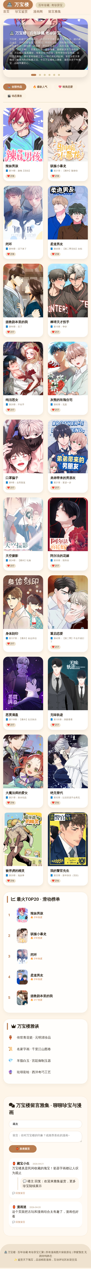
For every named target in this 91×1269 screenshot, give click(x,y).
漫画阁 (38, 11)
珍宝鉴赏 (21, 11)
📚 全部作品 (15, 86)
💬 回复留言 (18, 1194)
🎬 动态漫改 (15, 95)
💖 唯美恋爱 (65, 86)
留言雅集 (54, 11)
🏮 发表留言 (23, 1149)
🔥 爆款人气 (40, 86)
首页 (6, 11)
